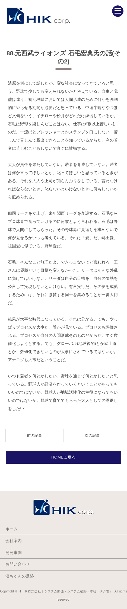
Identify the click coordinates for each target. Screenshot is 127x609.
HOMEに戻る (63, 457)
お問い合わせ (17, 564)
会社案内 (13, 540)
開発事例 (13, 552)
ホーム (11, 529)
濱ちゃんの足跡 (19, 576)
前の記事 (34, 435)
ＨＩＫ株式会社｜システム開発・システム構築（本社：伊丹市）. (65, 591)
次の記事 (92, 435)
